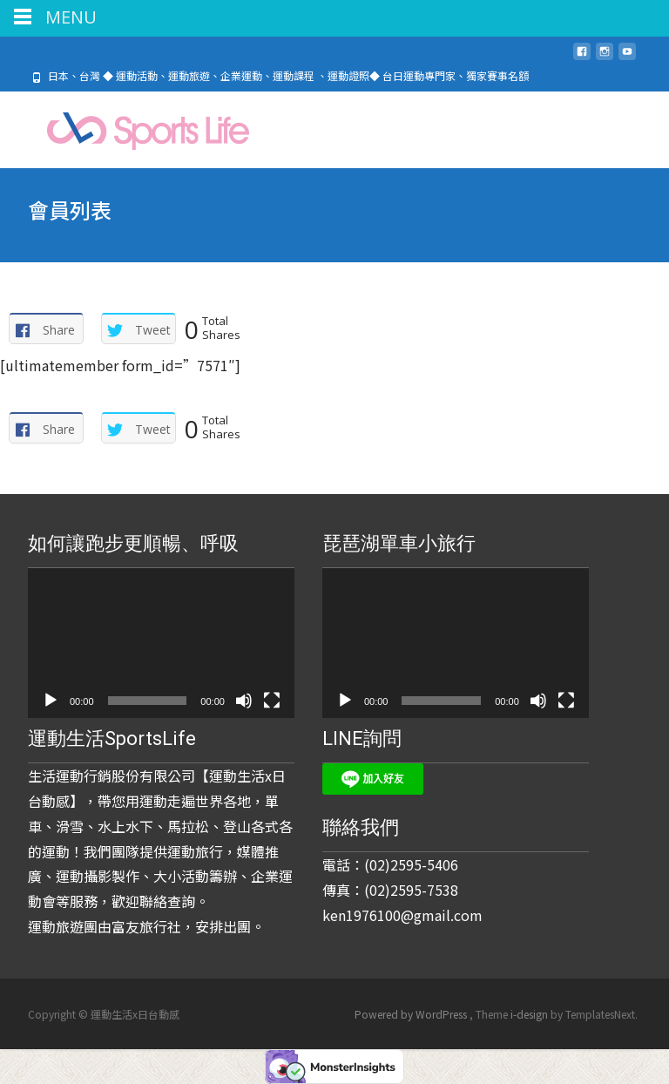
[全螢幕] (271, 700)
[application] (161, 643)
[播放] (50, 700)
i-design (530, 1013)
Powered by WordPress (412, 1013)
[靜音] (244, 700)
